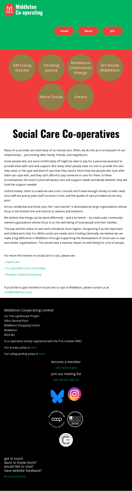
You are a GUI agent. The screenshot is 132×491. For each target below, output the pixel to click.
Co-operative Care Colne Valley (26, 268)
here (33, 347)
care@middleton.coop (18, 292)
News (88, 31)
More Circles (51, 96)
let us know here (15, 476)
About (64, 31)
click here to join (66, 368)
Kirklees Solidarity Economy (23, 274)
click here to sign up (66, 380)
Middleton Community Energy (80, 67)
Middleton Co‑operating (29, 9)
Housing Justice (51, 68)
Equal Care (13, 262)
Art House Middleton (109, 68)
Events (80, 96)
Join (112, 31)
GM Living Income (22, 68)
